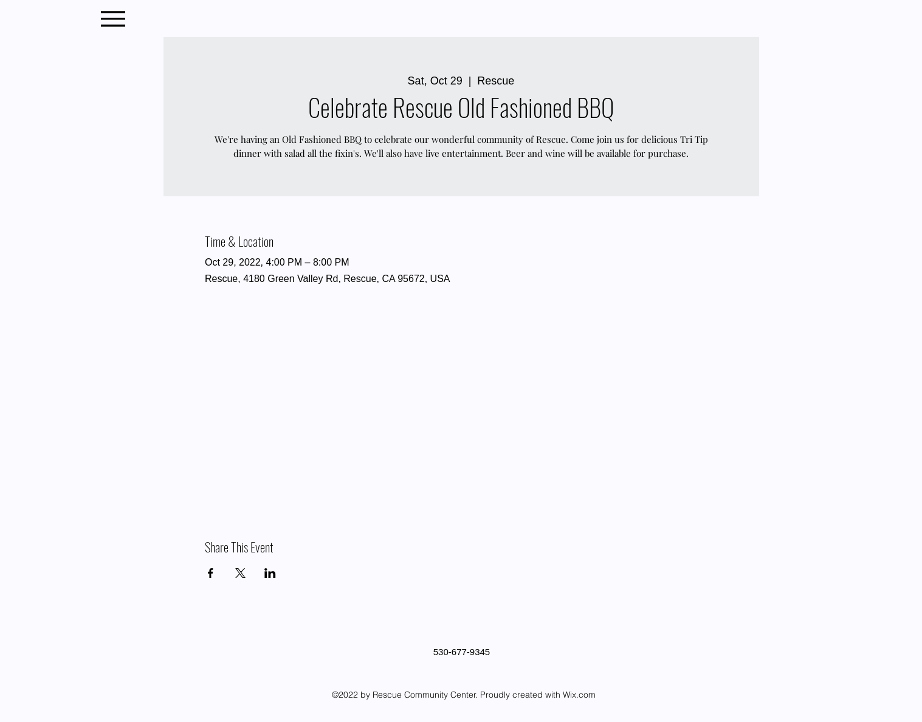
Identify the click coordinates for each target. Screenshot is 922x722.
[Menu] (113, 18)
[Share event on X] (240, 573)
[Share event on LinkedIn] (270, 573)
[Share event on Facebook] (210, 573)
